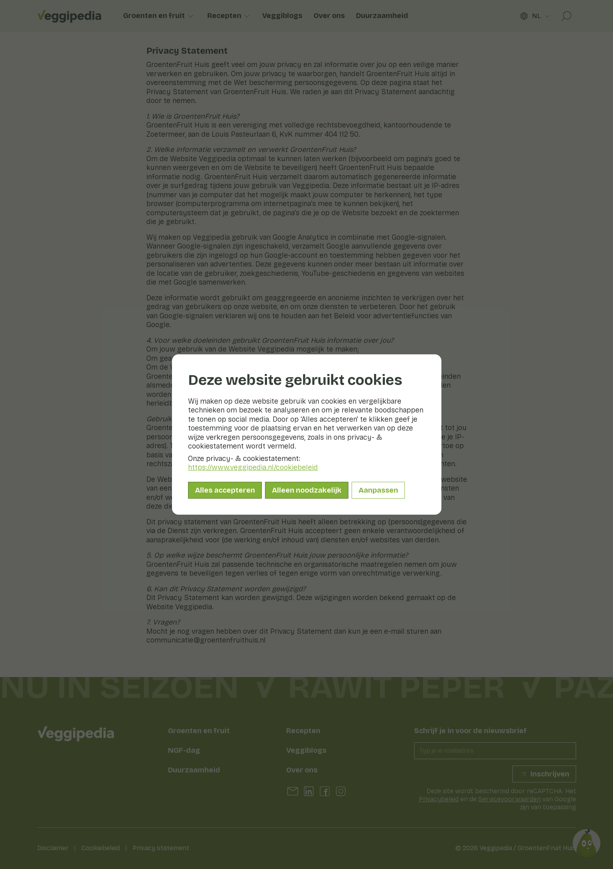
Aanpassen (378, 490)
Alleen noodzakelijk (307, 490)
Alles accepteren (225, 490)
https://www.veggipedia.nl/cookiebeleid (253, 467)
